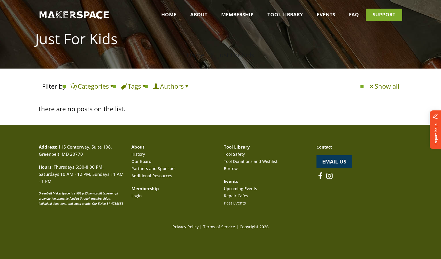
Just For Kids (236, 54)
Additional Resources (151, 175)
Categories (93, 86)
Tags (134, 86)
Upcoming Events (240, 188)
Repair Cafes (236, 195)
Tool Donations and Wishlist (250, 161)
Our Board (141, 161)
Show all (383, 86)
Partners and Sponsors (153, 168)
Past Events (235, 203)
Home (195, 54)
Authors (171, 86)
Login (136, 195)
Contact (324, 147)
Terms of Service (219, 226)
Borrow (231, 168)
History (138, 154)
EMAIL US (334, 161)
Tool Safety (234, 154)
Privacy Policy (185, 226)
